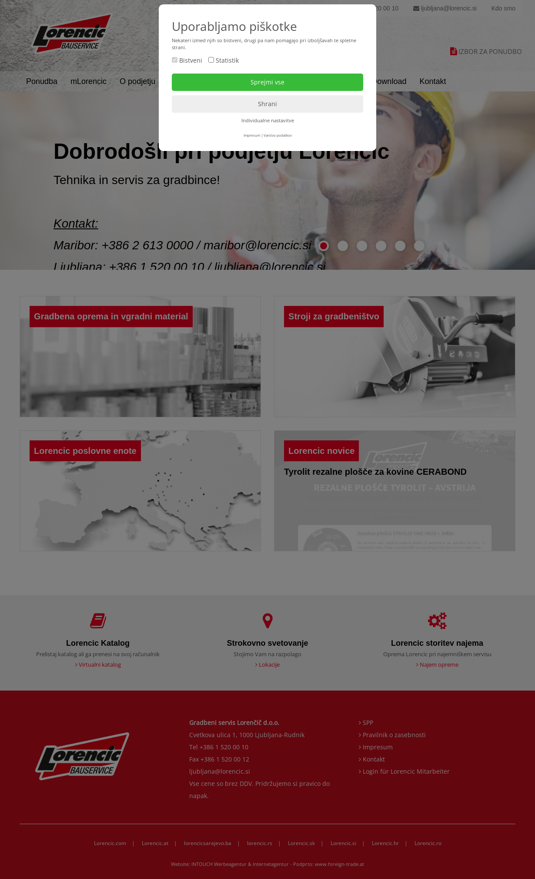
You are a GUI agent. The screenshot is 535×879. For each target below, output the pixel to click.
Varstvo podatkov (278, 135)
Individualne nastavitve (267, 120)
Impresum (252, 135)
